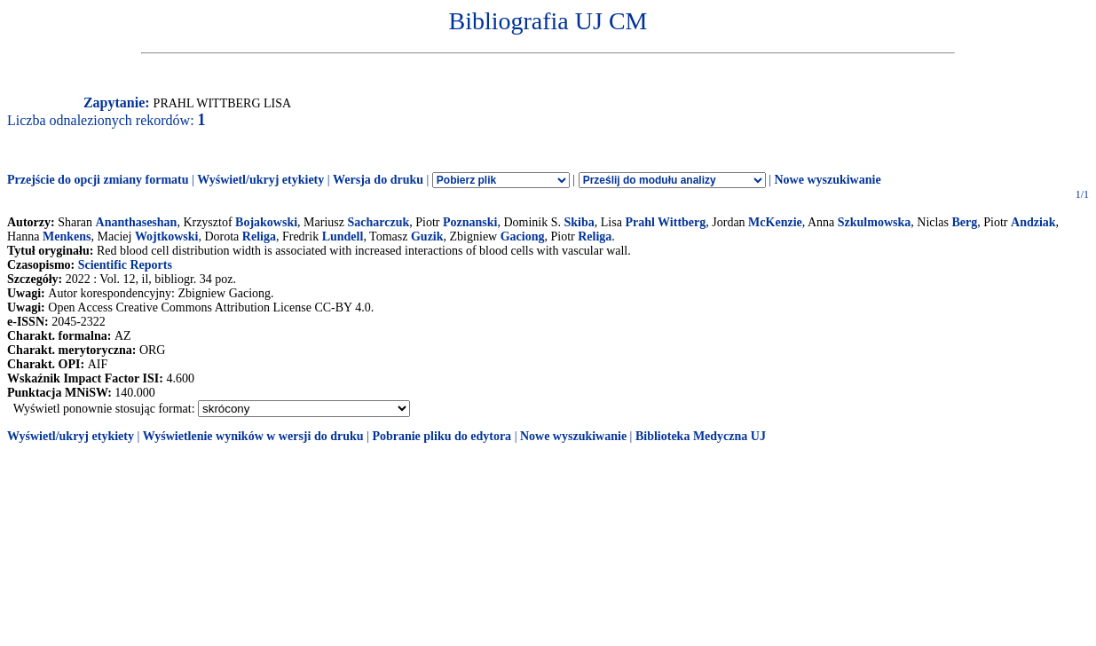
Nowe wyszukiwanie (827, 179)
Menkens (67, 236)
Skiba (579, 222)
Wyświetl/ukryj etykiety (260, 179)
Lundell (343, 236)
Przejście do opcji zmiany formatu (98, 179)
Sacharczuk (379, 222)
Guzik (427, 236)
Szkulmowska (874, 222)
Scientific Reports (125, 265)
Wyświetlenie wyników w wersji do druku (253, 436)
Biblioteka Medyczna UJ (700, 436)
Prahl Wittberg (665, 222)
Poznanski (470, 222)
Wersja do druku (378, 179)
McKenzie (775, 222)
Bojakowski (266, 222)
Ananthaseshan (136, 222)
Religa (259, 236)
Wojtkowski (167, 236)
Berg (965, 222)
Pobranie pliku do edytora (441, 436)
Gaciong (523, 236)
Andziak (1033, 222)
